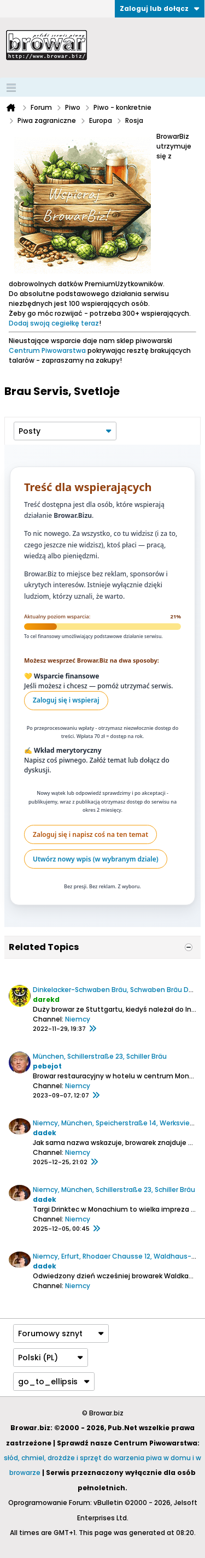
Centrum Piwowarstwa (47, 350)
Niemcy (77, 1019)
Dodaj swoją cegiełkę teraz (54, 323)
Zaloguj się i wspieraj (66, 700)
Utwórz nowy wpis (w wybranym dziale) (96, 859)
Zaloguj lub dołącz (160, 8)
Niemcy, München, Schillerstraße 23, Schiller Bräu (114, 1189)
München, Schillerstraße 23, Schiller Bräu (100, 1056)
